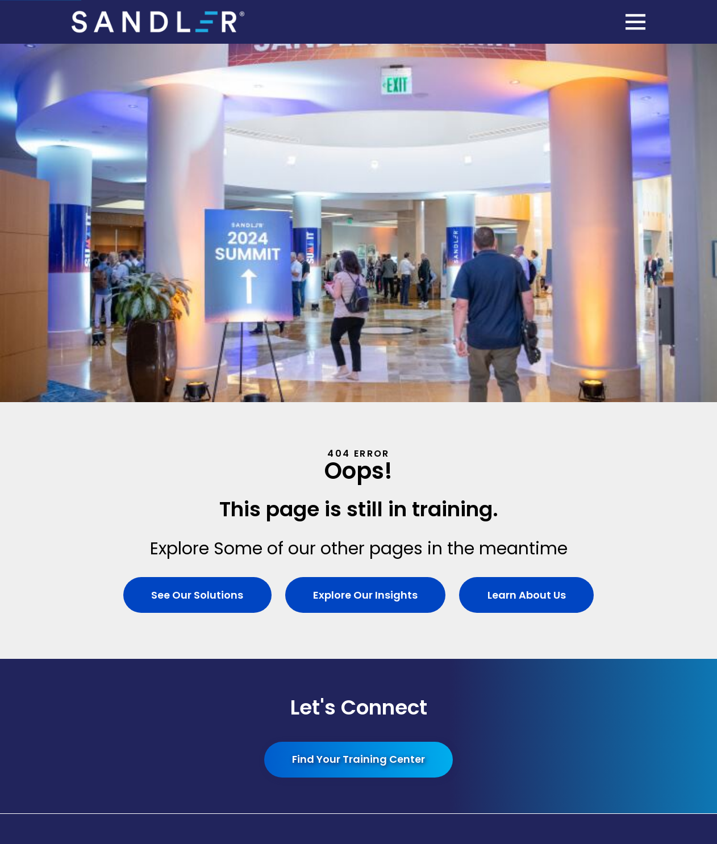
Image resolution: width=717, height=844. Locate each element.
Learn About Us (526, 236)
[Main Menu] (635, 22)
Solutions (262, 535)
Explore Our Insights (365, 236)
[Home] (158, 22)
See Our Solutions (197, 236)
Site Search (454, 535)
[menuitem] (358, 697)
